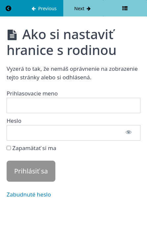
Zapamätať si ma (31, 148)
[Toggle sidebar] (125, 8)
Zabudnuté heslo (29, 194)
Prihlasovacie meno (32, 93)
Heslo (14, 120)
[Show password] (128, 133)
